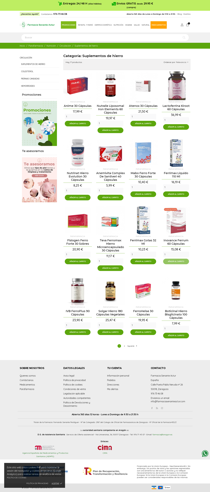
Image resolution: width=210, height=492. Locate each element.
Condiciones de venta (74, 389)
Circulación (26, 57)
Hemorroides (28, 86)
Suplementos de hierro (33, 64)
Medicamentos (159, 25)
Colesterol (27, 71)
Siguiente (132, 346)
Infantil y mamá (85, 25)
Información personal (118, 375)
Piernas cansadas (30, 78)
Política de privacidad (37, 483)
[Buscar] (105, 37)
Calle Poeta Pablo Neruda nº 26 (167, 384)
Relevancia (182, 62)
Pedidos (111, 380)
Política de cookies (16, 477)
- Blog (179, 14)
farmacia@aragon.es (162, 434)
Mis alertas (112, 389)
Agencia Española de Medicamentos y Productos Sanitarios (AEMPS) (45, 451)
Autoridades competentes (77, 398)
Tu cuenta (114, 368)
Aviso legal (68, 375)
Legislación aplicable (74, 393)
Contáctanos (46, 14)
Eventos (187, 14)
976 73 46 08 (60, 14)
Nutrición (118, 25)
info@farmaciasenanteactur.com (168, 401)
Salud (137, 25)
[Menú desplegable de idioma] (182, 25)
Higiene (128, 25)
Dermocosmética (103, 25)
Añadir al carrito (78, 123)
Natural (146, 25)
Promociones (68, 25)
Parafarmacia (27, 389)
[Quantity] (78, 116)
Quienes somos (28, 375)
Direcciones (113, 384)
